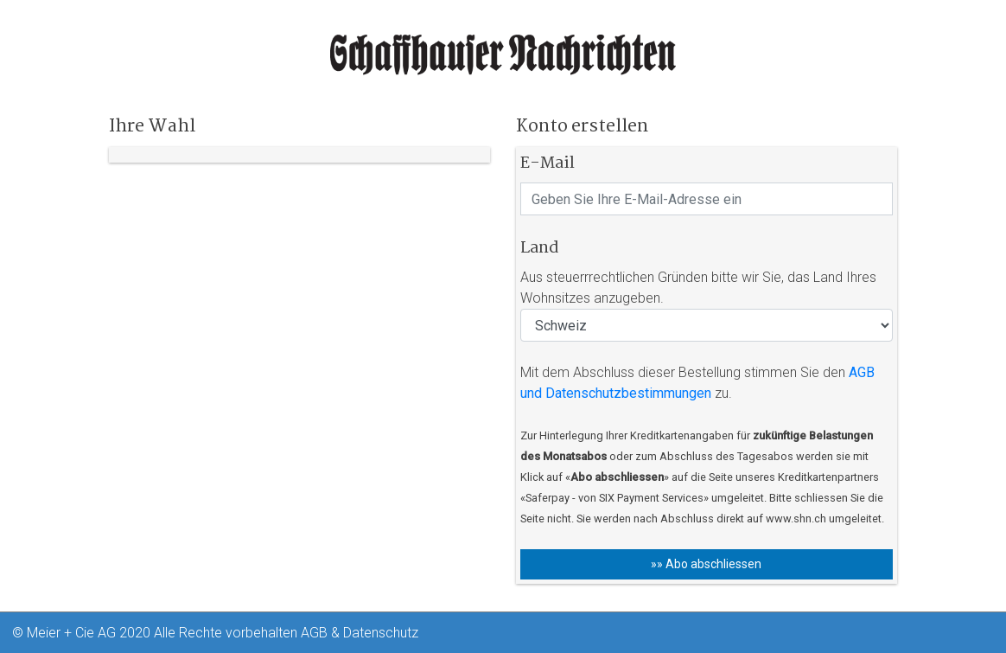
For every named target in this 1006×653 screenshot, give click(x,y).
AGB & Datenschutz (359, 632)
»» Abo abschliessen (706, 564)
